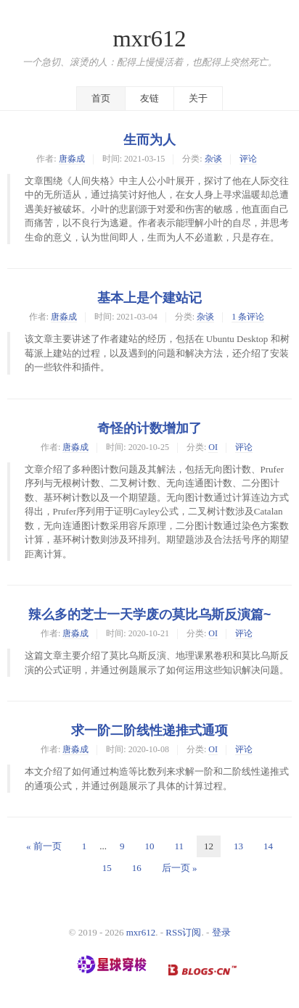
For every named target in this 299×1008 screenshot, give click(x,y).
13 (238, 846)
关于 (198, 98)
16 (137, 867)
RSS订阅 (183, 932)
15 (107, 867)
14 (268, 846)
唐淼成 (72, 159)
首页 (100, 98)
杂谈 (213, 159)
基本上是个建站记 (149, 298)
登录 (221, 932)
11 (179, 846)
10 (149, 846)
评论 (248, 159)
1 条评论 (248, 317)
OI (213, 447)
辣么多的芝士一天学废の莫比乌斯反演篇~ (149, 614)
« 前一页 (44, 846)
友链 (149, 98)
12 (208, 846)
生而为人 (149, 140)
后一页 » (179, 867)
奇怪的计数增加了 (149, 428)
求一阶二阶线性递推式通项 (149, 730)
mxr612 (149, 38)
